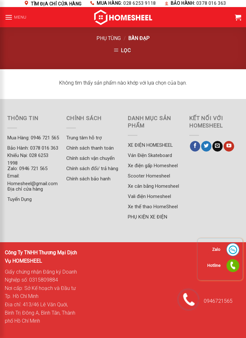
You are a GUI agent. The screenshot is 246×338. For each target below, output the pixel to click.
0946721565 (216, 301)
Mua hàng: (126, 3)
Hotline (213, 265)
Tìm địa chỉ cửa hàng (56, 3)
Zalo (216, 249)
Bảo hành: (198, 3)
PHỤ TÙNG (108, 38)
